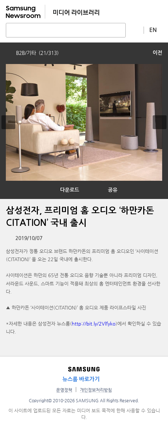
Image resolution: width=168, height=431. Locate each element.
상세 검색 (135, 30)
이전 (157, 52)
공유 (112, 189)
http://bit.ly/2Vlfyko (94, 323)
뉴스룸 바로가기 (80, 379)
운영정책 (64, 389)
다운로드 (69, 189)
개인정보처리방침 (96, 389)
